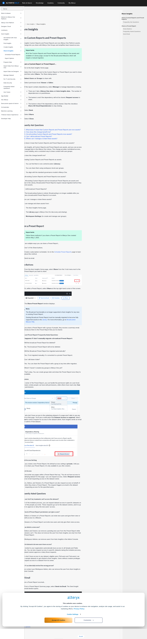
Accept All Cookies (58, 630)
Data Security (12, 83)
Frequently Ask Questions (131, 22)
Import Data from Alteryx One (12, 66)
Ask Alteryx (11, 99)
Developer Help (11, 118)
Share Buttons (127, 29)
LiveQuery (11, 30)
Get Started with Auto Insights (12, 38)
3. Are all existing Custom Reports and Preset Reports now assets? (72, 129)
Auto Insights (11, 34)
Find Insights (12, 43)
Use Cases (12, 92)
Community (61, 3)
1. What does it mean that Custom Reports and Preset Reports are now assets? (77, 124)
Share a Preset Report (129, 26)
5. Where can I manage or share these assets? (65, 133)
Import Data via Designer (12, 71)
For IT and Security (12, 79)
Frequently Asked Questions (12, 87)
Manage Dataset (12, 75)
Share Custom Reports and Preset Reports (133, 18)
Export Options (9, 58)
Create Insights (12, 47)
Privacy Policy (79, 619)
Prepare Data (12, 62)
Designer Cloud (11, 26)
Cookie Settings (72, 624)
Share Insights (12, 51)
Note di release (11, 13)
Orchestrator (11, 107)
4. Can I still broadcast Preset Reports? (62, 131)
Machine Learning (11, 111)
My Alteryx (72, 3)
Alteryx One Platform (11, 22)
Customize (89, 630)
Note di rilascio (27, 3)
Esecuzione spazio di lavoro (11, 103)
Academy (50, 3)
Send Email (126, 34)
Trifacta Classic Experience (11, 114)
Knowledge (39, 3)
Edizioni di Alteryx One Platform (11, 18)
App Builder (11, 96)
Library (69, 314)
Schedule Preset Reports (12, 54)
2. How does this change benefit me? (62, 127)
